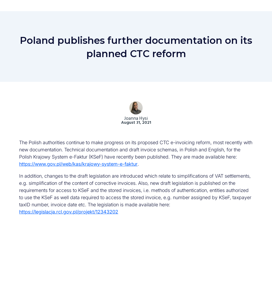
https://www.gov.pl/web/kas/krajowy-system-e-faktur (78, 164)
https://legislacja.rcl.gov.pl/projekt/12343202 (68, 212)
